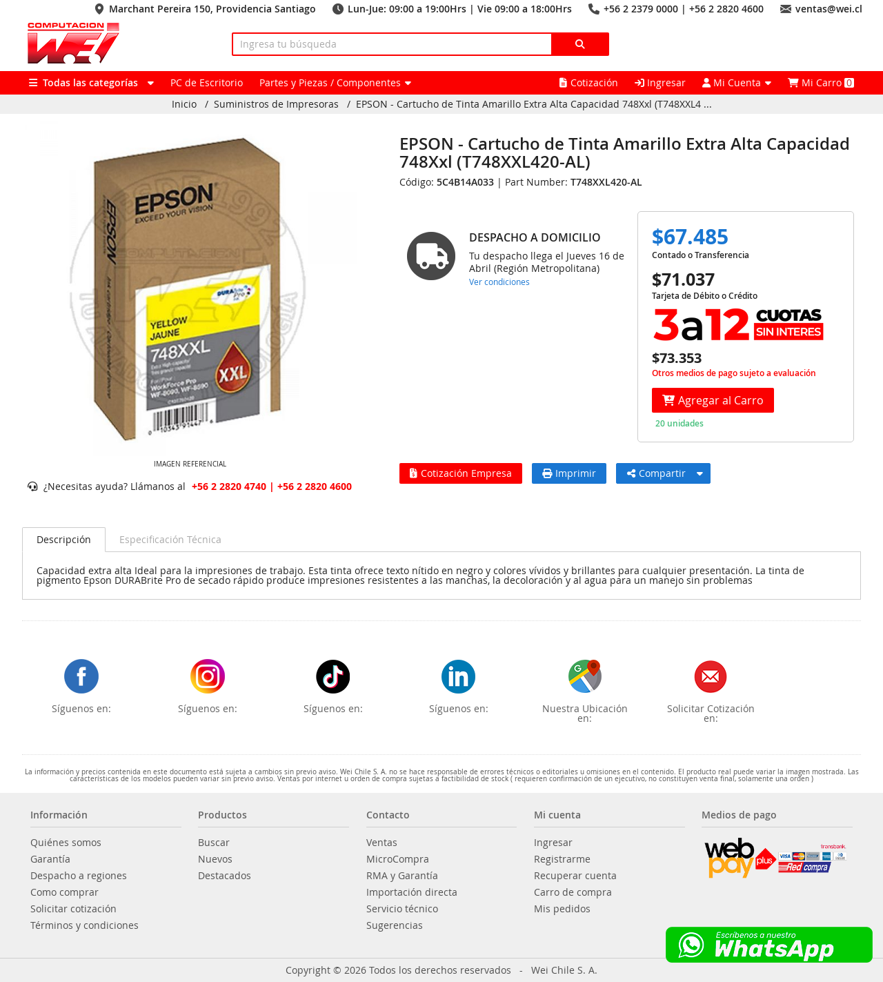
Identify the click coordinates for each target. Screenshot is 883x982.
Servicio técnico (402, 909)
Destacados (224, 876)
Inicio (184, 104)
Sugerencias (394, 925)
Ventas (381, 842)
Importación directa (411, 892)
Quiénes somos (65, 842)
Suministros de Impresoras (276, 104)
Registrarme (562, 859)
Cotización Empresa (461, 473)
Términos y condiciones (84, 925)
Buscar (214, 842)
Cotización (588, 82)
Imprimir (569, 473)
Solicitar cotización (73, 909)
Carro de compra (573, 892)
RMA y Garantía (402, 876)
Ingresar (660, 82)
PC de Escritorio (206, 82)
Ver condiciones (499, 281)
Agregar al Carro (713, 400)
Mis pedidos (562, 909)
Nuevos (215, 859)
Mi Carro (821, 82)
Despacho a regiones (78, 876)
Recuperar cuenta (575, 876)
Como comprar (64, 892)
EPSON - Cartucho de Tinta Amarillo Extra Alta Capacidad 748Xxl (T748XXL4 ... (534, 104)
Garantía (50, 859)
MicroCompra (397, 859)
